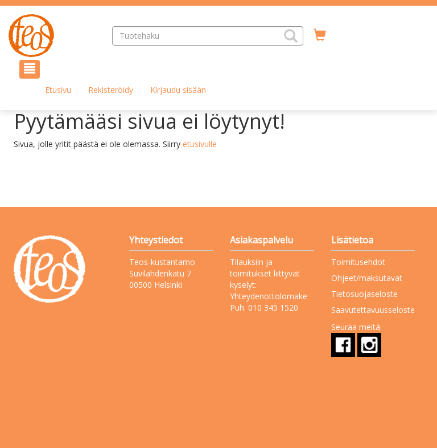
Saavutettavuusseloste (373, 309)
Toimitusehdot (358, 261)
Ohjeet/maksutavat (366, 277)
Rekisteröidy (110, 89)
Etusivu (58, 89)
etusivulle (200, 144)
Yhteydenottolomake (268, 296)
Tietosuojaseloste (364, 293)
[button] (291, 36)
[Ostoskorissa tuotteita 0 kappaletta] (320, 35)
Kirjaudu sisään (178, 89)
